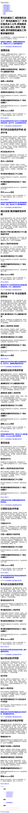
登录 (4, 14)
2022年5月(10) (9, 792)
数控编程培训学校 (7, 11)
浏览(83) (6, 199)
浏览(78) (6, 118)
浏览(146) (6, 783)
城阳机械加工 (6, 5)
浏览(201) (6, 709)
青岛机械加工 (6, 9)
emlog (7, 811)
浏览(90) (6, 282)
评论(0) (2, 118)
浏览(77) (6, 497)
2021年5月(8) (9, 795)
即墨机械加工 (6, 8)
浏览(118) (6, 646)
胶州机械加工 (6, 6)
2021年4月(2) (9, 796)
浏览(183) (6, 431)
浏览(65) (6, 572)
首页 (4, 12)
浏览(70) (6, 358)
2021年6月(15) (9, 793)
